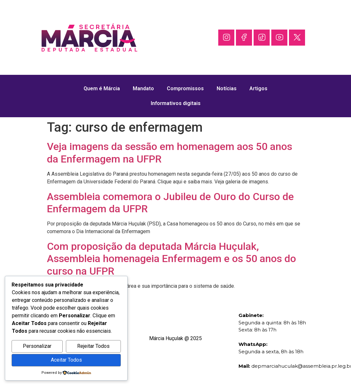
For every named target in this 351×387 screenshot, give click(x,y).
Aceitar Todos (66, 360)
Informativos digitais (176, 103)
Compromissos (185, 88)
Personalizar (37, 346)
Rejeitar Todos (93, 346)
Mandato (143, 88)
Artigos (258, 88)
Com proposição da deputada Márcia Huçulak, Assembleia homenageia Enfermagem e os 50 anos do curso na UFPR (171, 258)
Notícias (227, 88)
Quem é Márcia (102, 88)
